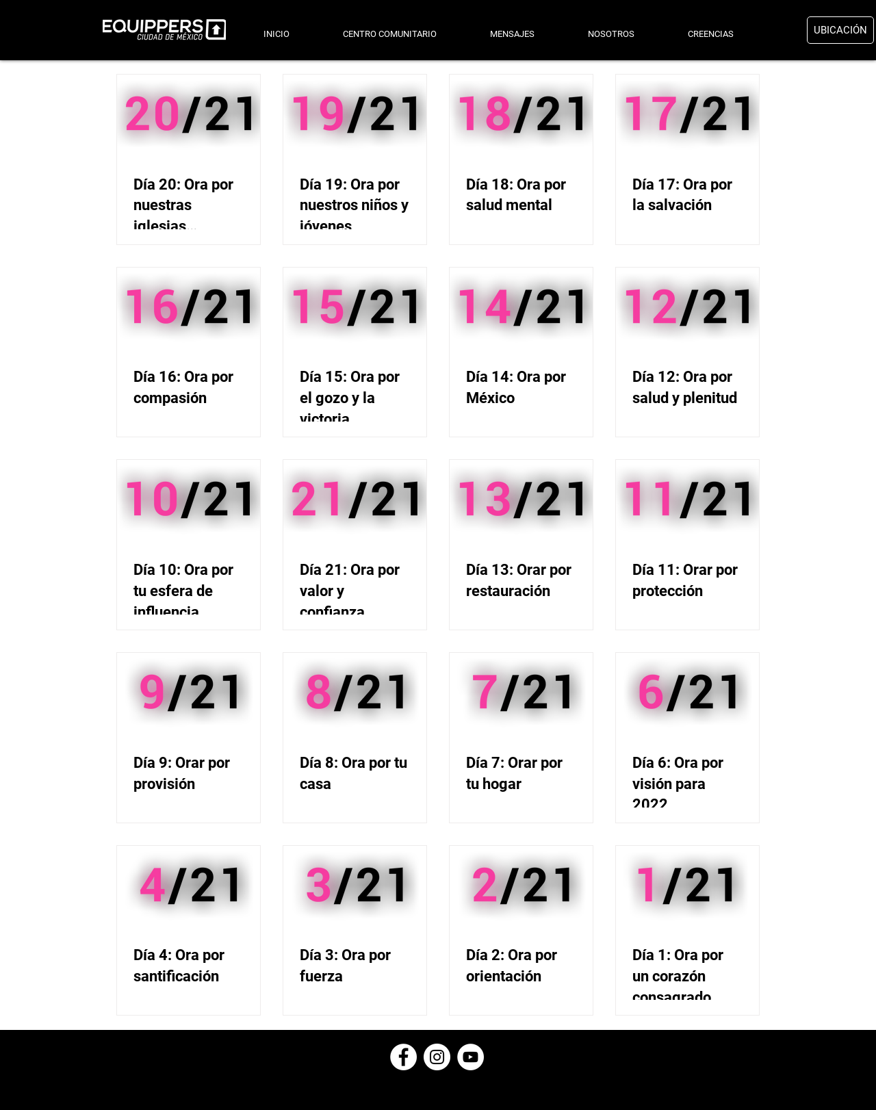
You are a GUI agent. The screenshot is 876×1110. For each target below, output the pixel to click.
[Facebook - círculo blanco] (403, 1057)
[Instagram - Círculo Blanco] (437, 1057)
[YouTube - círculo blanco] (470, 1057)
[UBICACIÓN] (840, 30)
